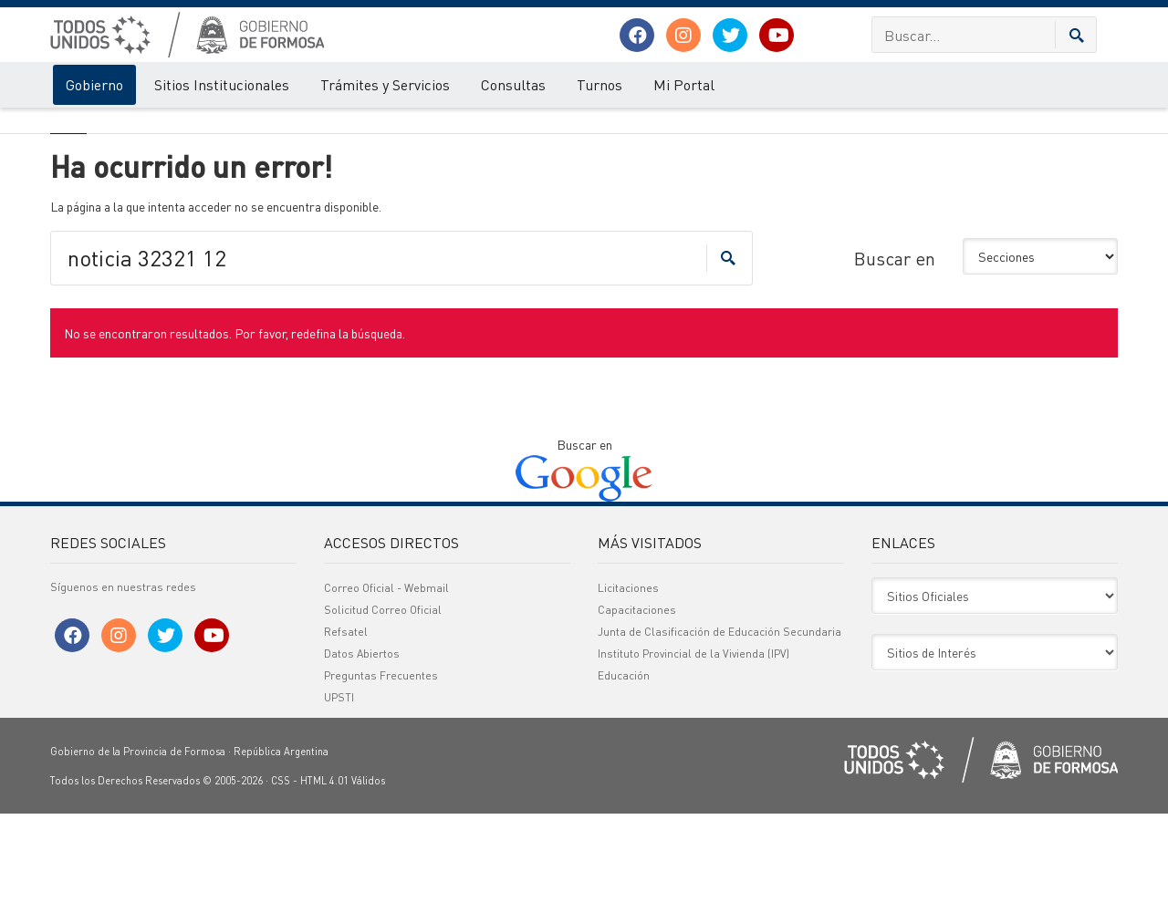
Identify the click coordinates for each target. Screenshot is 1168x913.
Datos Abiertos (362, 753)
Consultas (513, 84)
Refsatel (346, 731)
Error (125, 125)
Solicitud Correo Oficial (383, 709)
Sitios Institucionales (221, 84)
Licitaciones (628, 687)
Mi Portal (683, 84)
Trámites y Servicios (385, 84)
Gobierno (94, 84)
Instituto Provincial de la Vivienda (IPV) (693, 753)
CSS (280, 880)
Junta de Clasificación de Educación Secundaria (719, 731)
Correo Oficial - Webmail (386, 687)
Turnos (599, 84)
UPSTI (339, 797)
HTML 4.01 (324, 880)
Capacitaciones (637, 709)
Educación (624, 775)
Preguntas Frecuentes (381, 775)
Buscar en (894, 356)
